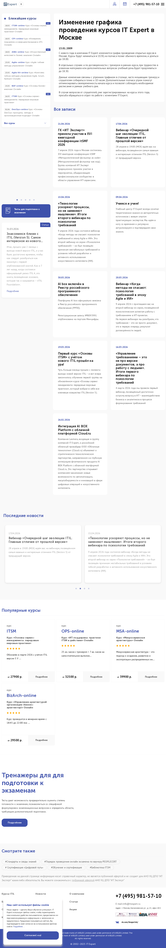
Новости (40, 894)
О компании (76, 894)
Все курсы (25, 123)
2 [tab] (22, 201)
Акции (73, 909)
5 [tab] (35, 201)
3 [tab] (26, 201)
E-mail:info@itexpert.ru (128, 903)
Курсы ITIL (8, 894)
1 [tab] (18, 201)
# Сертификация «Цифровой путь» (24, 867)
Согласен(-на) (32, 935)
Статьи (73, 901)
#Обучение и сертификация (66, 867)
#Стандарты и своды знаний (20, 861)
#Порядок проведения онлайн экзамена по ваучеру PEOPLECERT (80, 861)
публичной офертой (83, 880)
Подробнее (41, 676)
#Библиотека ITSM (100, 867)
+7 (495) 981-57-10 (146, 4)
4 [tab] (30, 201)
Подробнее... (19, 926)
